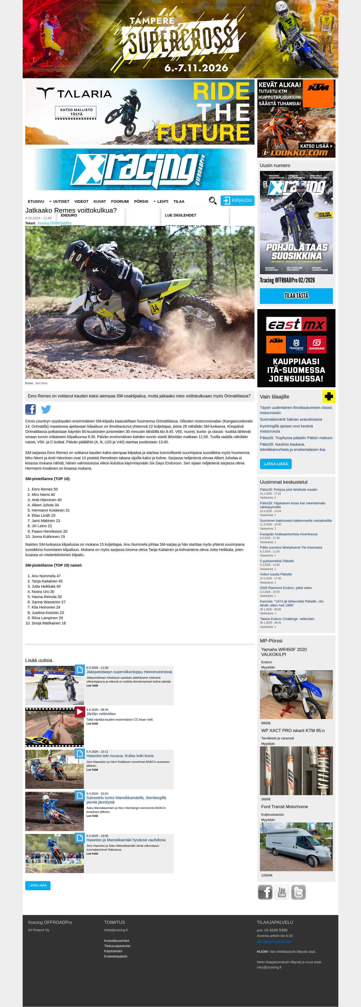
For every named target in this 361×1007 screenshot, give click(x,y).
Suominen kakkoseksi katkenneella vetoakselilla (296, 521)
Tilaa (178, 201)
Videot (81, 201)
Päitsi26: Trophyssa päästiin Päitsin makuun (296, 438)
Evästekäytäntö (115, 956)
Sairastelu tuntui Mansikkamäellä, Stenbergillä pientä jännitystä (126, 799)
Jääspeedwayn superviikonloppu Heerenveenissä (129, 672)
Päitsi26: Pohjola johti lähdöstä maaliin (289, 490)
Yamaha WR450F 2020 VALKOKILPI (284, 652)
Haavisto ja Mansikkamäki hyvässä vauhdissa (126, 840)
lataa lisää (38, 885)
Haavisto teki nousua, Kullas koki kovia (120, 755)
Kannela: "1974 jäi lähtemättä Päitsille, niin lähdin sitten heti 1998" (291, 603)
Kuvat (100, 201)
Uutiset (61, 201)
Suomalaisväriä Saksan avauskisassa (291, 419)
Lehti (162, 201)
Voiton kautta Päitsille (276, 574)
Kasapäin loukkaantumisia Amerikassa (289, 534)
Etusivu (36, 201)
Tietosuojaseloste (117, 946)
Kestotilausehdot (116, 941)
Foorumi (120, 201)
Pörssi (141, 201)
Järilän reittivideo (101, 713)
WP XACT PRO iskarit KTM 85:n (293, 730)
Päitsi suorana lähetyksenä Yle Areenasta (291, 547)
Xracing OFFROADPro (55, 223)
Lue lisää (94, 686)
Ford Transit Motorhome (284, 806)
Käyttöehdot (113, 951)
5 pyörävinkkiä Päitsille (277, 561)
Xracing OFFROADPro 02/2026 (287, 280)
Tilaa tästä (296, 296)
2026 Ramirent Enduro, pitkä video (286, 588)
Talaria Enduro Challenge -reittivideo (287, 619)
